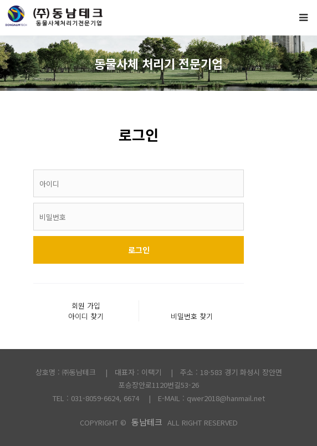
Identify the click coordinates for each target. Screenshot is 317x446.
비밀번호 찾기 (192, 316)
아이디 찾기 (86, 316)
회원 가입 (85, 305)
